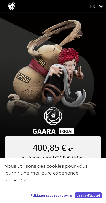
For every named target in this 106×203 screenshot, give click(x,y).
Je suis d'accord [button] (88, 195)
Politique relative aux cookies (51, 195)
